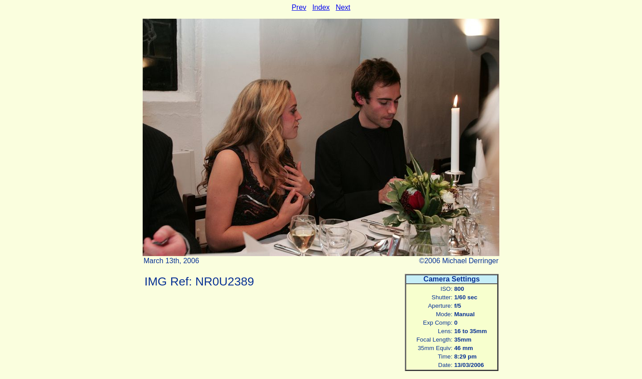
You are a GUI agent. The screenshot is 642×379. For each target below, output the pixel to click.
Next (343, 7)
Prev (299, 7)
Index (320, 7)
